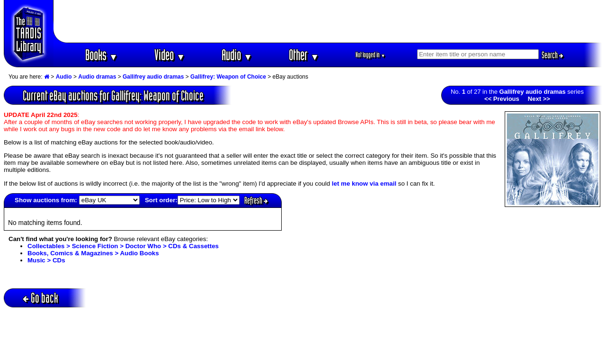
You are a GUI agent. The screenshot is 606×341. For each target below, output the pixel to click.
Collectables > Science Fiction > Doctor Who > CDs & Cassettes (123, 246)
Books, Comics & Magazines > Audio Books (93, 253)
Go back (40, 297)
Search (552, 55)
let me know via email (364, 183)
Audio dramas (97, 76)
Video (169, 54)
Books (101, 54)
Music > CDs (46, 260)
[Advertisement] (328, 21)
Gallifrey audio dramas (153, 76)
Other (304, 54)
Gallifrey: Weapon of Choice (228, 76)
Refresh (256, 200)
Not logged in (370, 55)
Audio (237, 54)
